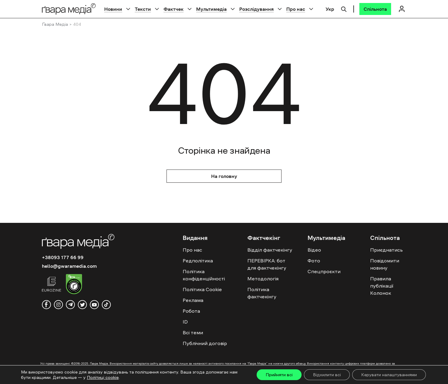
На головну (224, 176)
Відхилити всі (327, 375)
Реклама (193, 300)
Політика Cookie (202, 289)
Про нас (295, 9)
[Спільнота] (375, 9)
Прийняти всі (279, 375)
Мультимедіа (211, 9)
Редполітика (198, 260)
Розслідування (256, 9)
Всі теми (193, 332)
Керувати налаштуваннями (389, 375)
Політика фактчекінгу (261, 293)
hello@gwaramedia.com (69, 266)
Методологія (263, 278)
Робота (191, 311)
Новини (113, 9)
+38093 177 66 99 (63, 257)
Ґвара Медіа (55, 24)
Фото (314, 260)
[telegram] (70, 304)
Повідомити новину (384, 264)
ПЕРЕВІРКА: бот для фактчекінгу (266, 264)
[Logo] (69, 8)
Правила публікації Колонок (381, 285)
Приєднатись (386, 249)
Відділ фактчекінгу (269, 249)
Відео (314, 249)
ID (185, 321)
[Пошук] (343, 8)
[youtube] (94, 304)
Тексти (143, 9)
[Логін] (401, 9)
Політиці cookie (103, 377)
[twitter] (82, 304)
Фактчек (174, 9)
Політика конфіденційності (204, 275)
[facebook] (46, 304)
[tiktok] (106, 304)
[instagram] (58, 304)
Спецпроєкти (324, 271)
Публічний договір (205, 343)
